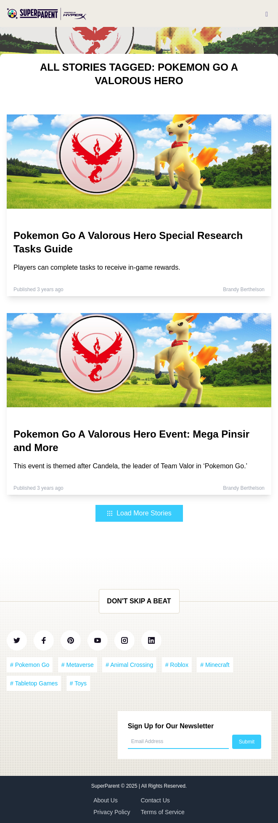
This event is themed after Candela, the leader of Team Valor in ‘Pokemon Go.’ (130, 466)
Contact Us (155, 800)
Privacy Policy (111, 812)
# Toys (78, 683)
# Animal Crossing (129, 664)
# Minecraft (214, 664)
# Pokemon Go (29, 664)
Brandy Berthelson (244, 289)
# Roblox (176, 664)
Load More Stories (139, 513)
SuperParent (106, 786)
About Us (105, 800)
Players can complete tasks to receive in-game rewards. (96, 267)
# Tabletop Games (34, 683)
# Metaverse (77, 664)
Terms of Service (163, 812)
